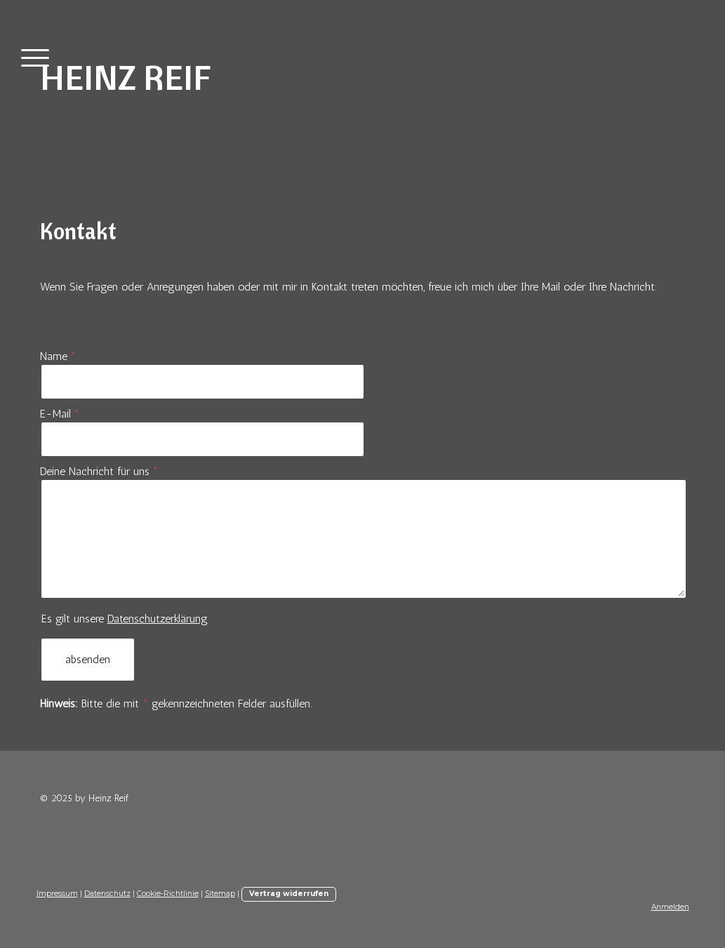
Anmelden (670, 907)
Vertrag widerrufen (288, 893)
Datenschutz (107, 893)
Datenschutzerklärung (157, 618)
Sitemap (220, 893)
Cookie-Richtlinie (168, 893)
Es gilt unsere (124, 618)
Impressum (57, 893)
